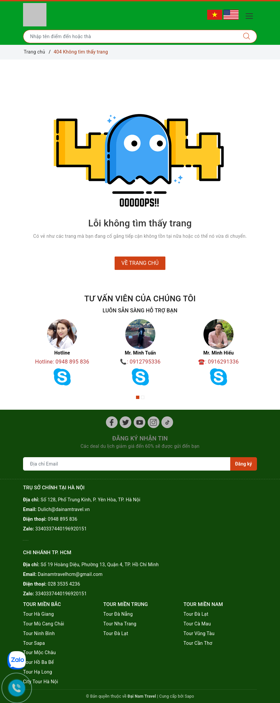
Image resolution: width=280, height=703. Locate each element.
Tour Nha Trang (119, 623)
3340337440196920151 (61, 528)
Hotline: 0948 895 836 (62, 362)
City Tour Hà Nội (40, 681)
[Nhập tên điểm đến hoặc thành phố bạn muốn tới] (130, 36)
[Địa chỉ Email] (127, 464)
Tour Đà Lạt (115, 633)
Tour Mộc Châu (39, 652)
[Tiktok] (167, 422)
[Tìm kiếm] (247, 36)
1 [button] (137, 397)
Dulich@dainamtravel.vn (64, 509)
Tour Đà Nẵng (118, 614)
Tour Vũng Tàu (199, 633)
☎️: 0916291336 (218, 362)
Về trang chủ (139, 263)
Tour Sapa (34, 643)
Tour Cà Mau (197, 623)
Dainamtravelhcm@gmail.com (70, 574)
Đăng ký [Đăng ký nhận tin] (243, 464)
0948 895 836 (63, 519)
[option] (62, 354)
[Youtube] (139, 422)
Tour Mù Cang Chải (43, 623)
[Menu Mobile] (251, 15)
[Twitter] (125, 422)
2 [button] (142, 397)
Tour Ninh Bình (39, 633)
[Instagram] (153, 422)
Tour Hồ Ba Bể (38, 662)
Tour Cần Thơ (197, 643)
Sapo (189, 696)
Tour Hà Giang (38, 614)
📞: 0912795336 (140, 362)
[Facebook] (112, 422)
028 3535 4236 (64, 584)
